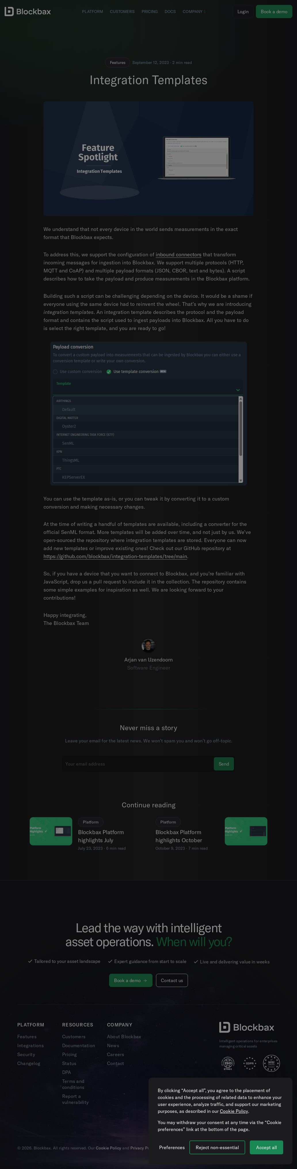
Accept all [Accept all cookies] (266, 1147)
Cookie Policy (234, 1111)
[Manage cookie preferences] (172, 1147)
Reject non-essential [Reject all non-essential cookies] (217, 1147)
